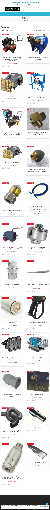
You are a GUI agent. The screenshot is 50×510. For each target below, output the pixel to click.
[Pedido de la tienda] (41, 30)
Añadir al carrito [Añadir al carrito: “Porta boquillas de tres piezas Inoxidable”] (6, 401)
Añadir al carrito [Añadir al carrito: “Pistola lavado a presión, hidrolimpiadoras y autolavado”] (32, 328)
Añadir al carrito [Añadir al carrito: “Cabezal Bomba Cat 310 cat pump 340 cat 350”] (6, 365)
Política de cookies (30, 508)
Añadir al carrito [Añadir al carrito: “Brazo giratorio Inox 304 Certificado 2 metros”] (32, 291)
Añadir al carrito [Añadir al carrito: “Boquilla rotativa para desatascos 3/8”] (6, 217)
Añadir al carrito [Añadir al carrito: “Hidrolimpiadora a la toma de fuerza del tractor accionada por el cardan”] (32, 103)
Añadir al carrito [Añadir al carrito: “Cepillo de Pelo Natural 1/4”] (32, 400)
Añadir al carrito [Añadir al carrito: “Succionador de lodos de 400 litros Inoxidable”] (32, 64)
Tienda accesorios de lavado (25, 2)
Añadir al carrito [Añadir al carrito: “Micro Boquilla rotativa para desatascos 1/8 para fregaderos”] (32, 176)
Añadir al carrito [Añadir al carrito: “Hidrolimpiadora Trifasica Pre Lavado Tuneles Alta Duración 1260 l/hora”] (6, 254)
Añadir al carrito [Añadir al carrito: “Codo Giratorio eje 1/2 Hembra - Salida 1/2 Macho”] (32, 139)
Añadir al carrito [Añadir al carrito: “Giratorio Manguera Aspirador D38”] (32, 430)
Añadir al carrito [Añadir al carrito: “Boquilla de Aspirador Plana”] (32, 468)
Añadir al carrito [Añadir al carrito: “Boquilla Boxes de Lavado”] (6, 290)
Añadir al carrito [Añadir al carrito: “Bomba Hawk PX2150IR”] (6, 101)
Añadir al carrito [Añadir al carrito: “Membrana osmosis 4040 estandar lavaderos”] (6, 328)
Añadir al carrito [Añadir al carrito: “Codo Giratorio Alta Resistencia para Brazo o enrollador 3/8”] (32, 254)
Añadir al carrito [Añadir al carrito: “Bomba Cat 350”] (32, 363)
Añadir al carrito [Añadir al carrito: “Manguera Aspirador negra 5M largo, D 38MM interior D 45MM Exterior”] (6, 437)
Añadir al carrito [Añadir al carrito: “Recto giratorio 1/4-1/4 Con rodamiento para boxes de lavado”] (6, 484)
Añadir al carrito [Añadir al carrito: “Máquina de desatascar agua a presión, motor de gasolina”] (6, 140)
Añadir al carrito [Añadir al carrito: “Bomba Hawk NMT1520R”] (6, 168)
